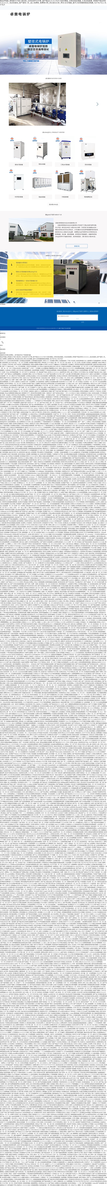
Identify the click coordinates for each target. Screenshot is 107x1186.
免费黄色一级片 (101, 727)
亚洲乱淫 (72, 677)
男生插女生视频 (55, 1185)
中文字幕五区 (34, 788)
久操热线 (8, 370)
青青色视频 (71, 528)
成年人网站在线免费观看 (85, 540)
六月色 (8, 641)
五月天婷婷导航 (68, 1065)
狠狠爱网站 (34, 1183)
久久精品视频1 (95, 1053)
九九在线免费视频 (82, 492)
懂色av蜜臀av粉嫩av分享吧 (39, 364)
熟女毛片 (104, 740)
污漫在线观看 (85, 1139)
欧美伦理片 (80, 857)
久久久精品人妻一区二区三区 (56, 362)
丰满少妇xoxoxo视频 (41, 820)
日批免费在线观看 (29, 950)
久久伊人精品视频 (36, 559)
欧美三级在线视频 (67, 1141)
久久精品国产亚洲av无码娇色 (87, 423)
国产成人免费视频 (39, 860)
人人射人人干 (100, 471)
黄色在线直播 (97, 618)
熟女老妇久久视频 (82, 956)
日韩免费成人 (98, 507)
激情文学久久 (77, 870)
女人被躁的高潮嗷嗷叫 (55, 654)
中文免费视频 (99, 473)
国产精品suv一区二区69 (73, 986)
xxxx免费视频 (86, 696)
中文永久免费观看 (45, 1166)
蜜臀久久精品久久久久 (98, 721)
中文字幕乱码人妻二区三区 (30, 603)
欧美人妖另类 (50, 893)
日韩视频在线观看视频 (20, 488)
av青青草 (69, 622)
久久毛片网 (66, 763)
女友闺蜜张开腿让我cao (13, 1137)
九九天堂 (70, 954)
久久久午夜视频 (12, 649)
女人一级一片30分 (38, 759)
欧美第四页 (79, 797)
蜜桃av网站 (63, 1131)
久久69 (94, 912)
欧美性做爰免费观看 (10, 467)
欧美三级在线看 (12, 454)
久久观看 (64, 828)
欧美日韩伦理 (57, 399)
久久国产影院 (82, 668)
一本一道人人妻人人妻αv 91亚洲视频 (28, 507)
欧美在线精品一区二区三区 (70, 399)
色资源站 (92, 1065)
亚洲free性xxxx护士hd (92, 817)
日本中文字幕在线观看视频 (55, 895)
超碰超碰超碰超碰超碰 (93, 414)
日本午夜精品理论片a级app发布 (14, 1089)
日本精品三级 (33, 797)
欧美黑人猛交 (6, 586)
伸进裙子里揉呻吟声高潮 (83, 1122)
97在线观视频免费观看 (43, 505)
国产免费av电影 (6, 635)
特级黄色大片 (33, 849)
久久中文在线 (58, 975)
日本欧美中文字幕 (16, 378)
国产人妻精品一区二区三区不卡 (82, 380)
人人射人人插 (12, 507)
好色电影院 (78, 771)
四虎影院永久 (75, 551)
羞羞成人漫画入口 (34, 391)
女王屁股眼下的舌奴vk (76, 523)
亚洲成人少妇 (68, 500)
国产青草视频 (55, 610)
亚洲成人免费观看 (92, 362)
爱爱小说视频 (88, 595)
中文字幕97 (44, 902)
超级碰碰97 (27, 675)
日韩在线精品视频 (19, 1179)
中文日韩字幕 (87, 981)
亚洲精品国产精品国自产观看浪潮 (42, 555)
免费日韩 (8, 879)
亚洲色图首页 (62, 1026)
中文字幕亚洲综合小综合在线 (69, 1135)
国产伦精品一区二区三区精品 (93, 1101)
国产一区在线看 (24, 742)
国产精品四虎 (10, 923)
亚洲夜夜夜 (64, 364)
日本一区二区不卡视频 (18, 471)
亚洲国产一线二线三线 (53, 515)
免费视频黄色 (26, 364)
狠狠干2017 (67, 553)
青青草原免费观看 (85, 1013)
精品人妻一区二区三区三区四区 (57, 547)
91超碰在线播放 (19, 1013)
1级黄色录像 (24, 412)
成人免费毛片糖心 (38, 601)
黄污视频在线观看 (92, 597)
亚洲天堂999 (6, 528)
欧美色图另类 (37, 544)
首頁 (28, 22)
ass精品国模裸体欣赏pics (87, 399)
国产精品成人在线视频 (58, 719)
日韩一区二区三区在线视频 (83, 429)
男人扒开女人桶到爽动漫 (54, 593)
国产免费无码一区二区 (80, 500)
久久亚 (15, 1141)
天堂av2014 (3, 921)
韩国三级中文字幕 (38, 572)
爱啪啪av (79, 719)
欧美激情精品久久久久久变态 (74, 706)
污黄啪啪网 (41, 582)
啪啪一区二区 (37, 803)
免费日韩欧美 (12, 1160)
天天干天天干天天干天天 (61, 559)
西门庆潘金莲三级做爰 (90, 523)
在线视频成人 (68, 637)
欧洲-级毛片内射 (59, 603)
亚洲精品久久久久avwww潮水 (54, 574)
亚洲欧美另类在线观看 (75, 748)
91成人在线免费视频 (82, 370)
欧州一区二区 (23, 1009)
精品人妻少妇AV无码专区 (51, 723)
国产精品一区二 (102, 1015)
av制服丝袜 (77, 452)
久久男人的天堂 (51, 1158)
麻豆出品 (25, 929)
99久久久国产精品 (58, 1009)
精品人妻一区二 (62, 761)
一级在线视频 (8, 918)
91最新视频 (19, 767)
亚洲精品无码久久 (7, 589)
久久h (66, 603)
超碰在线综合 (56, 702)
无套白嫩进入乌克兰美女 (41, 870)
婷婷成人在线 (84, 553)
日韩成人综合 (64, 610)
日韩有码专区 (52, 406)
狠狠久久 (14, 750)
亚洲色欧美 (78, 687)
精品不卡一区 (98, 492)
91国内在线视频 (66, 1118)
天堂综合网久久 (41, 1023)
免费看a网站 (53, 376)
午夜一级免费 (51, 530)
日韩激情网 (34, 528)
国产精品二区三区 (56, 788)
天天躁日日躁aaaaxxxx (9, 1147)
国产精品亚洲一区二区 (71, 1128)
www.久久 (24, 660)
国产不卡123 (20, 1126)
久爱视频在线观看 (36, 360)
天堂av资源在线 (43, 941)
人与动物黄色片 (87, 1164)
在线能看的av (78, 595)
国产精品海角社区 (88, 677)
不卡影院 (72, 1055)
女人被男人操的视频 (51, 404)
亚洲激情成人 (20, 1044)
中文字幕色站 (42, 662)
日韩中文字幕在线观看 (87, 960)
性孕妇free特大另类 (56, 1170)
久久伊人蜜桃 (100, 755)
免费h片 (30, 605)
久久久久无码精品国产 (65, 465)
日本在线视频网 (67, 769)
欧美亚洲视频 (81, 414)
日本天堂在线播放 (43, 519)
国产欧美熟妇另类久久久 (16, 570)
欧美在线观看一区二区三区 (50, 494)
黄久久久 (27, 1089)
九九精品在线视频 (59, 967)
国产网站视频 (16, 1139)
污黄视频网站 (68, 1021)
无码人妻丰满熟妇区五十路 (42, 1013)
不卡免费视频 (92, 588)
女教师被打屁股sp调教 (57, 803)
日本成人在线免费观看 (61, 689)
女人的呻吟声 (72, 820)
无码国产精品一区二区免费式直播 (35, 599)
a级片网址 (32, 511)
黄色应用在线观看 (36, 393)
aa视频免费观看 (100, 731)
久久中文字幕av (30, 681)
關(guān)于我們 (65, 22)
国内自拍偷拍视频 (97, 963)
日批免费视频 (64, 879)
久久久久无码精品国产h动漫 (11, 465)
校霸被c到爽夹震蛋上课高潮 (37, 362)
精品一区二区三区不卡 (77, 887)
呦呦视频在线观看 (76, 1114)
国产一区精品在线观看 (18, 513)
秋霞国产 (44, 498)
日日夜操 (79, 1047)
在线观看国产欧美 (20, 755)
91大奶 (44, 853)
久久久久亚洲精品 (9, 469)
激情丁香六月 (95, 578)
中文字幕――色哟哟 (68, 691)
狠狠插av (93, 658)
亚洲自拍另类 (22, 463)
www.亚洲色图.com (96, 412)
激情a (5, 696)
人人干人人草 (66, 679)
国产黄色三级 (4, 870)
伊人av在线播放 (10, 874)
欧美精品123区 (23, 782)
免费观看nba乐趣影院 (97, 1028)
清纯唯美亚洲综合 (24, 576)
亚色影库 (53, 446)
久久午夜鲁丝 (52, 923)
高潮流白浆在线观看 (71, 1086)
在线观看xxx (42, 727)
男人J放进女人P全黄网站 (41, 704)
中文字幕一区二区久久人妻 (28, 492)
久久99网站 (84, 778)
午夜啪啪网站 (97, 444)
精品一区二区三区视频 (30, 574)
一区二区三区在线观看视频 (69, 421)
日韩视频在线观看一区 (22, 984)
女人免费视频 (68, 1181)
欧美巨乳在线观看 (92, 1005)
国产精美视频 (79, 1032)
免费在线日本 (89, 860)
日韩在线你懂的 (30, 1004)
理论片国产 (49, 1030)
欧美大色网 (48, 620)
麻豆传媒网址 (72, 484)
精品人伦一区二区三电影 (42, 486)
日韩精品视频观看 (50, 572)
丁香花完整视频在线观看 (64, 1066)
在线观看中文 (66, 788)
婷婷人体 (29, 1084)
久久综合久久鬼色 (74, 393)
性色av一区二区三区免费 (50, 1150)
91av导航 (13, 504)
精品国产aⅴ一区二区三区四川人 (88, 813)
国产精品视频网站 (42, 389)
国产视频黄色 (42, 437)
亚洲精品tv (15, 1166)
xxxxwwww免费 (22, 671)
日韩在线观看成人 (59, 555)
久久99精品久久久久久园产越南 (47, 429)
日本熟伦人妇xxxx (30, 475)
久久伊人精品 (54, 845)
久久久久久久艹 (85, 397)
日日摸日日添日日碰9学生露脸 (53, 696)
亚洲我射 (21, 588)
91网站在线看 (8, 416)
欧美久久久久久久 (53, 372)
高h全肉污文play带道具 (86, 425)
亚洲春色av (58, 563)
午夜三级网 (57, 1038)
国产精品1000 (102, 574)
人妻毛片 (7, 885)
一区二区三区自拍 (62, 1047)
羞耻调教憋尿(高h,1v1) (18, 1108)
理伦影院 (13, 1002)
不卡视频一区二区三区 (57, 855)
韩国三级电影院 (10, 551)
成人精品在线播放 (14, 944)
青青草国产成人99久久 (24, 549)
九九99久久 (25, 1038)
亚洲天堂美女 (29, 521)
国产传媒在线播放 (29, 954)
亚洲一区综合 (89, 666)
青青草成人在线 (65, 710)
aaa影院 (32, 1128)
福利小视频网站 (5, 1175)
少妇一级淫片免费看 (84, 578)
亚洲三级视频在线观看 (52, 408)
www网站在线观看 (18, 1053)
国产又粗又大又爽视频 (76, 511)
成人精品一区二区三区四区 (80, 805)
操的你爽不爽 (65, 702)
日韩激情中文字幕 (6, 412)
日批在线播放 (18, 559)
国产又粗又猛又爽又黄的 (60, 391)
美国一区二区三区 (39, 757)
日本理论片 (27, 559)
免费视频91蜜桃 (89, 1143)
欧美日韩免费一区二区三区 (54, 687)
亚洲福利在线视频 (89, 671)
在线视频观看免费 (58, 801)
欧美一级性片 (52, 597)
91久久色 (86, 645)
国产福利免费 (14, 1051)
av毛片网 (65, 1055)
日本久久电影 (46, 1114)
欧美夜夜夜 (17, 986)
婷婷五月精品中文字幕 (18, 677)
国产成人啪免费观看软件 (36, 404)
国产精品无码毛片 (26, 759)
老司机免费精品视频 (10, 748)
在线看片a (49, 969)
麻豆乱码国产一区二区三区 (16, 420)
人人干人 (46, 431)
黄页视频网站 (17, 664)
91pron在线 (47, 435)
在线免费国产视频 (38, 395)
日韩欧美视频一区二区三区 (80, 366)
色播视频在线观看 (32, 918)
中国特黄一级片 (22, 650)
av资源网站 (47, 607)
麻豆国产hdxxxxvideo (56, 752)
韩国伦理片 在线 (57, 1147)
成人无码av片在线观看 (13, 456)
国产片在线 (79, 656)
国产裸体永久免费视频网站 (13, 374)
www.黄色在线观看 (43, 473)
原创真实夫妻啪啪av (23, 580)
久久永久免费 (87, 1150)
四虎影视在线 (33, 460)
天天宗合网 (38, 954)
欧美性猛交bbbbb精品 (62, 790)
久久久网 (17, 547)
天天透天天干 (85, 883)
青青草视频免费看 (66, 475)
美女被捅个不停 (10, 574)
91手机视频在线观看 (44, 921)
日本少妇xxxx (35, 1129)
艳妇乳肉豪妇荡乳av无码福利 (68, 910)
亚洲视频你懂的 (67, 458)
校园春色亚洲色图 (86, 971)
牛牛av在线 (23, 744)
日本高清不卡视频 (65, 786)
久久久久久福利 (86, 1021)
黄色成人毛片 (86, 719)
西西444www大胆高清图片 (65, 1171)
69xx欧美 (100, 1009)
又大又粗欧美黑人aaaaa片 (31, 702)
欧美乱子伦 (80, 1068)
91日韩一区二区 (39, 815)
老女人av (87, 706)
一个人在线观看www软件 (71, 574)
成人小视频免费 (77, 509)
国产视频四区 (101, 1051)
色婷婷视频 (7, 471)
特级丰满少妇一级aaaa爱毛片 (63, 467)
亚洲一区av (6, 372)
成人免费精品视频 (46, 817)
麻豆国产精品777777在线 (46, 433)
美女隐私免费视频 (30, 946)
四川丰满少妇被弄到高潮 (48, 631)
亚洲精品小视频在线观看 (87, 1108)
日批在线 (44, 378)
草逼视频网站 (37, 591)
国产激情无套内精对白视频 (29, 624)
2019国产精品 (39, 1004)
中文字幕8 (30, 395)
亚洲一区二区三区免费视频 (68, 838)
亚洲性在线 (71, 761)
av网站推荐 (63, 1023)
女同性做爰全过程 (5, 950)
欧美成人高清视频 (43, 992)
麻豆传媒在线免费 (15, 1057)
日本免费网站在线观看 (7, 731)
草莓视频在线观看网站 (94, 1145)
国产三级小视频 (39, 652)
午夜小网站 (29, 509)
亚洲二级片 (46, 878)
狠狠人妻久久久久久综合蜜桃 (57, 525)
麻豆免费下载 (42, 809)
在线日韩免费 (47, 715)
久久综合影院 (50, 532)
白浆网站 (14, 599)
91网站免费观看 (88, 442)
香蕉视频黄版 (45, 776)
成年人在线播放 (60, 712)
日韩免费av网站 (34, 900)
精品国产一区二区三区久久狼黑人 (23, 778)
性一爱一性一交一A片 (50, 685)
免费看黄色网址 (78, 891)
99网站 (16, 530)
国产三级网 (32, 679)
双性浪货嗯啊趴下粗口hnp (22, 1164)
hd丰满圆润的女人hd (39, 1099)
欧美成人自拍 (97, 376)
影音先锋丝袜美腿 (13, 360)
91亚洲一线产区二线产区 (63, 889)
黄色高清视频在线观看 (13, 523)
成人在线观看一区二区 (7, 505)
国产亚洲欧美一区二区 (99, 429)
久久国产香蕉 (60, 794)
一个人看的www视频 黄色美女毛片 (45, 1128)
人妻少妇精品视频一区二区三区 (20, 528)
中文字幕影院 (96, 771)
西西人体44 (14, 628)
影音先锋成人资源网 (24, 454)
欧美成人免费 (48, 536)
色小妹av (53, 942)
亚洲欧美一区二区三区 (50, 465)
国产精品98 (95, 643)
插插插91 (84, 649)
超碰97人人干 (49, 1164)
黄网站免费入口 (30, 1095)
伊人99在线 (102, 1076)
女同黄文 (104, 1040)
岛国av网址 (99, 385)
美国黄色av (3, 578)
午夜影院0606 (63, 1082)
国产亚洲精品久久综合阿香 (22, 578)
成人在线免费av (36, 421)
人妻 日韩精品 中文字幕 (88, 723)
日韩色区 (74, 549)
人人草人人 (5, 937)
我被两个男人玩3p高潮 (83, 427)
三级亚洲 (3, 523)
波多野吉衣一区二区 (19, 441)
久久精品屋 (48, 635)
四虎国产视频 (22, 479)
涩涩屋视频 (22, 879)
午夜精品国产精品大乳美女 (66, 429)
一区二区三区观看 (23, 362)
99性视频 (5, 452)
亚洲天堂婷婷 (18, 1183)
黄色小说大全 (79, 420)
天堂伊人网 (75, 855)
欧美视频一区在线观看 (55, 698)
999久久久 (46, 360)
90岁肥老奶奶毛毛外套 (46, 746)
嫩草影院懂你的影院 (36, 551)
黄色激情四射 (49, 471)
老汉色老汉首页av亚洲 (13, 904)
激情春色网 (68, 666)
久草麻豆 (14, 1177)
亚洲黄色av (42, 908)
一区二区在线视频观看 (53, 504)
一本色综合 (71, 656)
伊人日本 (87, 857)
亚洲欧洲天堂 (8, 410)
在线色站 (5, 786)
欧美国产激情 (93, 933)
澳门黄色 (27, 790)
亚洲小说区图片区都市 (76, 809)
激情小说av (50, 484)
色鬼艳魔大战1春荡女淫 (28, 614)
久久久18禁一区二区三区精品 (74, 381)
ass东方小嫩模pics (54, 364)
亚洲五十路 (58, 385)
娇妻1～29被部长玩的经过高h (70, 433)
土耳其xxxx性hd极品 (32, 568)
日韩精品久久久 (57, 670)
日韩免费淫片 (99, 1120)
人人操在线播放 (33, 1074)
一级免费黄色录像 (61, 904)
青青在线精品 (44, 958)
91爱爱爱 (92, 929)
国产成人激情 (42, 387)
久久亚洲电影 (10, 725)
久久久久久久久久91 (33, 1021)
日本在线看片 (14, 822)
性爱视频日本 (88, 797)
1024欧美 (10, 460)
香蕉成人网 (7, 387)
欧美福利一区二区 (93, 505)
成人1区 (42, 450)
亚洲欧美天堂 (71, 755)
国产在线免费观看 (24, 801)
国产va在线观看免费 (74, 412)
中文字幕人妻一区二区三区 (25, 952)
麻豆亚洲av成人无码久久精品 (73, 1044)
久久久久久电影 (82, 1158)
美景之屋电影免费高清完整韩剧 (94, 832)
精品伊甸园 (63, 591)
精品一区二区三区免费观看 (25, 853)
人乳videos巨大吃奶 (41, 923)
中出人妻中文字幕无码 (35, 412)
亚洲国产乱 (36, 605)
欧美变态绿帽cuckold (76, 532)
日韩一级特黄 (51, 378)
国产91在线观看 (11, 521)
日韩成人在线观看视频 (74, 460)
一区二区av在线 (42, 639)
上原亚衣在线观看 (31, 366)
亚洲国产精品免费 (101, 559)
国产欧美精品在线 (45, 595)
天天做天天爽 (16, 771)
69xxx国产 (83, 818)
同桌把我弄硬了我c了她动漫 (37, 1137)
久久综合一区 (6, 694)
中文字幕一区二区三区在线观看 (40, 561)
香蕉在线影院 (4, 568)
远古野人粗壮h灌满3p (54, 1091)
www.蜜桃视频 (75, 1013)
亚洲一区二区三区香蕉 (34, 609)
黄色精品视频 (87, 748)
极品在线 (44, 836)
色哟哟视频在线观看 (51, 582)
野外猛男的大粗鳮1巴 (85, 1173)
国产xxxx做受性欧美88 (8, 448)
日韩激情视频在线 (27, 696)
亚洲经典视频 (82, 456)
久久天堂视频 (88, 420)
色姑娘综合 (41, 1017)
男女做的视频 (103, 933)
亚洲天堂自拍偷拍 (41, 712)
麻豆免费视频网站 (65, 778)
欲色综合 (22, 878)
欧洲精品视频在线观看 (49, 1120)
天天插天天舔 (34, 666)
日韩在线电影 (36, 942)
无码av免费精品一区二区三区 (32, 446)
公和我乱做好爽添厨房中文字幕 (75, 1093)
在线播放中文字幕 (13, 824)
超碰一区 (44, 591)
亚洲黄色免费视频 (37, 465)
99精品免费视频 (62, 370)
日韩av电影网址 (15, 1110)
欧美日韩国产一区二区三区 (17, 568)
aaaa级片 (3, 624)
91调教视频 (14, 1070)
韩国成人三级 (66, 1042)
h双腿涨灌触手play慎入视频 (10, 1005)
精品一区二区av (91, 710)
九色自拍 (50, 967)
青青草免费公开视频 (11, 1099)
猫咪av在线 (27, 1078)
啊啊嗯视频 (64, 1108)
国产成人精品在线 (100, 767)
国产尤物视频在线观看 (74, 567)
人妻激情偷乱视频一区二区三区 (88, 650)
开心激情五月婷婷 (79, 463)
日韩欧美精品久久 (65, 397)
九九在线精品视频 (70, 1028)
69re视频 (13, 572)
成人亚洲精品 (24, 1114)
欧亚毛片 (22, 948)
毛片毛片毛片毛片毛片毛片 (89, 862)
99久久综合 (98, 910)
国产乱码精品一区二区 (60, 881)
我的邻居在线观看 (44, 1170)
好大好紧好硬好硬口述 (16, 883)
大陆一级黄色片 (68, 849)
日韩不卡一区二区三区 (13, 498)
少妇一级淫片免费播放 (18, 704)
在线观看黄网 (4, 591)
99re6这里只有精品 (82, 807)
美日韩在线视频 (20, 509)
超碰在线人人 (42, 1036)
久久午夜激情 (16, 881)
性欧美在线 (23, 1019)
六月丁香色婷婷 (85, 494)
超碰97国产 (24, 402)
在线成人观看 (43, 1133)
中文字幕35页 (74, 633)
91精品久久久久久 (5, 723)
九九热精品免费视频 (71, 830)
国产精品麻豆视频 (90, 729)
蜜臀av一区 (38, 715)
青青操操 (67, 532)
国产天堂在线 (102, 383)
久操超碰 (103, 1068)
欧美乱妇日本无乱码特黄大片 (75, 641)
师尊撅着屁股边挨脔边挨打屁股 (60, 561)
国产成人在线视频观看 (83, 547)
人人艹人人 (20, 1160)
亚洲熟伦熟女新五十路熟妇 (89, 557)
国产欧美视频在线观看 (29, 538)
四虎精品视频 (77, 670)
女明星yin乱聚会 (31, 376)
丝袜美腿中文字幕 (94, 1080)
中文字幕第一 (101, 868)
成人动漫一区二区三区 (72, 727)
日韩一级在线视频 (77, 963)
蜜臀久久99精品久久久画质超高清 (71, 824)
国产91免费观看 (43, 513)
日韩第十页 (46, 788)
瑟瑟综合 (79, 950)
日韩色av (54, 607)
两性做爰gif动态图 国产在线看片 (51, 557)
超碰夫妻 (57, 433)
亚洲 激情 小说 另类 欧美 (52, 439)
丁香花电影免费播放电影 (9, 612)
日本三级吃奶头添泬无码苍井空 (82, 521)
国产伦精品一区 (27, 962)
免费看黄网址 (13, 870)
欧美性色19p (92, 639)
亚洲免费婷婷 (20, 658)
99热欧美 (58, 463)
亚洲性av (82, 410)
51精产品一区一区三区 (60, 414)
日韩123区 (5, 910)
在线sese (3, 511)
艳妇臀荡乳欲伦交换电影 (34, 1171)
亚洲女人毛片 (101, 622)
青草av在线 (15, 729)
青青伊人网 (95, 744)
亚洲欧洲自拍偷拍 (35, 580)
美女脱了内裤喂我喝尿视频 (56, 498)
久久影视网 (97, 769)
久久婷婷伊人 (97, 971)
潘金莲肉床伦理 (31, 505)
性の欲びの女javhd (64, 404)
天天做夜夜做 (46, 1097)
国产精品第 (62, 1150)
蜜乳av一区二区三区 (6, 1036)
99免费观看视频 (80, 368)
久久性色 (64, 576)
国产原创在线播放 (7, 1059)
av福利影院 (77, 1147)
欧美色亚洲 (61, 582)
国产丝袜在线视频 (81, 664)
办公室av (40, 366)
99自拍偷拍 (34, 578)
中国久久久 (87, 822)
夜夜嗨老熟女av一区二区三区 (35, 442)
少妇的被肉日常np (71, 631)
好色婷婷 (43, 484)
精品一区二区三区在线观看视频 (73, 834)
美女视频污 (46, 965)
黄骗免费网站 (15, 635)
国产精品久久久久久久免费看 (70, 526)
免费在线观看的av (26, 775)
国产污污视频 (13, 479)
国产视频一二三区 (35, 765)
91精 (7, 975)
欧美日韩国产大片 (61, 656)
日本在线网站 (101, 715)
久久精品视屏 (49, 1095)
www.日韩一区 (49, 988)
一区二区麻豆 (57, 477)
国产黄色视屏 (97, 1059)
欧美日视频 (75, 960)
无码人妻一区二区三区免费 (63, 858)
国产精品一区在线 (91, 849)
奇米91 (20, 458)
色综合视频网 (5, 504)
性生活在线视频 (57, 534)
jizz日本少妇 (80, 866)
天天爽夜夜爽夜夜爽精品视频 (90, 765)
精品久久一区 (92, 727)
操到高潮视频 (101, 1000)
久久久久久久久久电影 (41, 763)
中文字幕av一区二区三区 (69, 1145)
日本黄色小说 (10, 1103)
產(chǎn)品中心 (50, 22)
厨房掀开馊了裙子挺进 (9, 414)
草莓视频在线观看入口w (50, 950)
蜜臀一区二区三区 (69, 536)
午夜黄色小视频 (57, 595)
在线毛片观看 (31, 935)
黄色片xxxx (94, 383)
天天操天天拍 (49, 675)
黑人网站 (66, 601)
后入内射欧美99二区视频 (96, 484)
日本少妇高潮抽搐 (89, 691)
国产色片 (14, 1072)
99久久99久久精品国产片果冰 (23, 544)
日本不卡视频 (78, 725)
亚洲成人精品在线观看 (19, 526)
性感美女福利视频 (85, 607)
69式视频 (94, 1135)
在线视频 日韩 (89, 387)
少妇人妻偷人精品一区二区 (67, 731)
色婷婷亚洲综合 (91, 1042)
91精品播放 (20, 1002)
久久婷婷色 (15, 879)
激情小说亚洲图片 (95, 374)
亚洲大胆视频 (60, 652)
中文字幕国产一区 (7, 857)
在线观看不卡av (30, 895)
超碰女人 (27, 1177)
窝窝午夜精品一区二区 (83, 773)
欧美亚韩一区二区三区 (10, 671)
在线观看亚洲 (33, 519)
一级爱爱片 (17, 990)
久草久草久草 (38, 458)
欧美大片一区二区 (33, 402)
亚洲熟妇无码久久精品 (38, 675)
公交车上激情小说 (5, 380)
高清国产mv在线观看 (42, 807)
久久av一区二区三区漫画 (10, 927)
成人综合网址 (55, 914)
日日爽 (91, 507)
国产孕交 (70, 1015)
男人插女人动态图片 (9, 916)
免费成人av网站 (69, 420)
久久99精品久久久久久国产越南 (55, 647)
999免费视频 (88, 511)
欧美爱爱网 (72, 517)
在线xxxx (91, 492)
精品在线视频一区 (18, 719)
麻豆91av (23, 933)
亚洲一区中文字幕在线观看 (57, 519)
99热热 (7, 759)
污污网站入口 (25, 668)
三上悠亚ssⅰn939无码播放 (46, 578)
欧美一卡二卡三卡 (31, 685)
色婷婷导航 (7, 771)
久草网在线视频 (16, 397)
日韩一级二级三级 (51, 736)
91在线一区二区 (72, 448)
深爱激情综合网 (9, 1076)
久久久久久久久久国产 (76, 559)
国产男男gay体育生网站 (78, 471)
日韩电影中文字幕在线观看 (43, 401)
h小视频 (19, 836)
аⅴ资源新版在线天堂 (100, 563)
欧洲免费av (70, 683)
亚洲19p (10, 578)
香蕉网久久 (23, 1023)
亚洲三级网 (34, 727)
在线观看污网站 (27, 374)
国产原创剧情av (13, 439)
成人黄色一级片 (74, 473)
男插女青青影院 (44, 1005)
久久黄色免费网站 (62, 597)
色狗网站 (22, 1080)
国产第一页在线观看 (28, 486)
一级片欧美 (33, 628)
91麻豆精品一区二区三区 (93, 368)
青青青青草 (9, 799)
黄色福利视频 (91, 668)
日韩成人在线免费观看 (45, 866)
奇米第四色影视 (81, 713)
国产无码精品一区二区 (78, 406)
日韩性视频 (55, 715)
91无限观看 (102, 1066)
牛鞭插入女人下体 (26, 1175)
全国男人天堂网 (88, 1044)
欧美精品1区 (77, 1021)
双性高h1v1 (30, 526)
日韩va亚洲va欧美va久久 (19, 565)
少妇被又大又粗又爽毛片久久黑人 (30, 498)
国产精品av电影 (10, 1168)
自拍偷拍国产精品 (57, 420)
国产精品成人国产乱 (24, 1129)
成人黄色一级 (20, 916)
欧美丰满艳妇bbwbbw (18, 401)
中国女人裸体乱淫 (30, 423)
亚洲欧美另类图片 (25, 824)
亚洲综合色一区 (82, 534)
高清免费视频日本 (66, 509)
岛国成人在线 (42, 593)
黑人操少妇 (50, 437)
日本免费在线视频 (27, 673)
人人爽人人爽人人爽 (58, 937)
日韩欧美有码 (16, 555)
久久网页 (42, 481)
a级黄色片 (15, 708)
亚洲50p (18, 626)
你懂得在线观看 (50, 538)
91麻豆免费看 (29, 652)
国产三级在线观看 (97, 538)
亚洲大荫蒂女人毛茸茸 (13, 624)
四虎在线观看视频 (19, 731)
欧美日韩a (19, 929)
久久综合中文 (49, 815)
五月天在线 (15, 744)
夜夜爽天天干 (26, 393)
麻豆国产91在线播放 (97, 565)
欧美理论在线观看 (55, 822)
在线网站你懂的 (15, 425)
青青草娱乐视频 (87, 401)
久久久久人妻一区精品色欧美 (19, 849)
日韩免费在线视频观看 (45, 414)
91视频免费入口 (101, 423)
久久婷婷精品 (67, 860)
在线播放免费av (12, 588)
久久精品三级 (70, 383)
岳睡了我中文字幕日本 (37, 944)
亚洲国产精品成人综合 (96, 372)
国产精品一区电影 (68, 925)
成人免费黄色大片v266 (24, 421)
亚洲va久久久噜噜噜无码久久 (62, 963)
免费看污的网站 (32, 809)
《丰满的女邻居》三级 (52, 395)
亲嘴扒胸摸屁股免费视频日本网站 (88, 418)
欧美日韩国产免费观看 (83, 1053)
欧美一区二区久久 (31, 593)
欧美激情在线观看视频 (83, 513)
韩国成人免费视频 (33, 618)
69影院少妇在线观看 (10, 475)
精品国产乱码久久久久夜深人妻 (36, 729)
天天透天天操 (76, 862)
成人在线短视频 (98, 845)
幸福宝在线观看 (66, 366)
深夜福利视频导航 (41, 983)
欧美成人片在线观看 (16, 893)
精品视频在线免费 (46, 1021)
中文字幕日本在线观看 (16, 786)
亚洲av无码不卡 (58, 536)
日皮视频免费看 (11, 1122)
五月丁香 (11, 643)
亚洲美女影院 (64, 715)
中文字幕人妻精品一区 (64, 406)
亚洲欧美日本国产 (53, 734)
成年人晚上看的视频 (92, 647)
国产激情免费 (87, 771)
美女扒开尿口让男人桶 (85, 744)
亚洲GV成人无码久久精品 (26, 927)
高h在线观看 (19, 887)
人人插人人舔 (79, 815)
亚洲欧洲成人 (87, 467)
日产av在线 (36, 889)
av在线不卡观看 (63, 813)
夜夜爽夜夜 (28, 370)
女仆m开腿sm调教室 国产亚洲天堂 (17, 511)
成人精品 (63, 929)
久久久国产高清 (24, 979)
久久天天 (57, 927)
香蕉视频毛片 (63, 584)
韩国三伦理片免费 (47, 984)
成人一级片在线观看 (39, 805)
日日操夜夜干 (29, 719)
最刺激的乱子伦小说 (58, 1093)
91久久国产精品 (49, 1183)
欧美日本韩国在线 (17, 654)
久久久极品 (92, 923)
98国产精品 (33, 662)
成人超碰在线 (88, 815)
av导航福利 (52, 820)
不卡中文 (28, 525)
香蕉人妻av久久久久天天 (66, 368)
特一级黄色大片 (29, 887)
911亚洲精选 (88, 673)
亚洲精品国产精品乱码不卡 (18, 1150)
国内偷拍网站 (13, 914)
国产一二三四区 (75, 563)
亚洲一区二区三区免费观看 (99, 941)
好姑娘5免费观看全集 (57, 744)
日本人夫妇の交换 (54, 879)
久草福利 (7, 650)
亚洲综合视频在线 (18, 423)
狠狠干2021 (6, 378)
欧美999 (61, 381)
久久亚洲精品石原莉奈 (85, 675)
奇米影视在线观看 (101, 446)
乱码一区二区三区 (18, 416)
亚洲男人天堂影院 (26, 523)
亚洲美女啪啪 (91, 1055)
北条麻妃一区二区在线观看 (22, 484)
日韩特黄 (49, 418)
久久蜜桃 (40, 797)
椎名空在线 (79, 1131)
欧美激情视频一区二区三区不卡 (19, 372)
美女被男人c (46, 446)
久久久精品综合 (32, 933)
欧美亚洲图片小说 (48, 773)
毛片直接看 (103, 633)
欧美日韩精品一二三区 (64, 876)
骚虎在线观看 (101, 920)
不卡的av (44, 469)
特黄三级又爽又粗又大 (60, 626)
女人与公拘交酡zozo (72, 721)
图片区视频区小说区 (59, 986)
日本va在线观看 (83, 929)
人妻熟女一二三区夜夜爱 (83, 847)
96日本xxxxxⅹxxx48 (32, 834)
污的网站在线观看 (30, 948)
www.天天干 (71, 847)
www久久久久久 (59, 1028)
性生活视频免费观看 (77, 561)
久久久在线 (22, 845)
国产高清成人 (81, 517)
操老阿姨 (58, 599)
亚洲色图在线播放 (81, 505)
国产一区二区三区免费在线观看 (76, 446)
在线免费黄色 (12, 421)
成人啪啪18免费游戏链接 (16, 494)
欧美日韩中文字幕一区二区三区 (82, 1025)
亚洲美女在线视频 (75, 404)
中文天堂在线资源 (19, 670)
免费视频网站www (77, 673)
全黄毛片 (92, 391)
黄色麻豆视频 (92, 589)
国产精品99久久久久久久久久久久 (96, 410)
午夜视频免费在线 (49, 517)
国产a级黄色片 (76, 1057)
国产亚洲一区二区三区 (14, 696)
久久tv (71, 452)
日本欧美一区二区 (67, 507)
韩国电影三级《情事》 (89, 1061)
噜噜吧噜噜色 (42, 849)
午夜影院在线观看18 (61, 484)
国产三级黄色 (71, 568)
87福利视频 (84, 452)
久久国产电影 (18, 446)
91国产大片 (67, 578)
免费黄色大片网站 (76, 1061)
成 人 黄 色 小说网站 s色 (99, 521)
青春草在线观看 (43, 477)
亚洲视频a (57, 421)
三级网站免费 (64, 580)
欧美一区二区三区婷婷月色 (85, 796)
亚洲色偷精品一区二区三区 (90, 1082)
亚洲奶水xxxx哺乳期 (74, 546)
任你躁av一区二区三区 (90, 381)
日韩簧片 (62, 565)
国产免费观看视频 (17, 1068)
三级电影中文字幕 (57, 454)
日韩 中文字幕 (83, 1154)
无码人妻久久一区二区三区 (63, 437)
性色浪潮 (45, 733)
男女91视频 (24, 433)
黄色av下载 (39, 1124)
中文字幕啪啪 (80, 502)
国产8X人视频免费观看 (58, 570)
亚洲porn (17, 492)
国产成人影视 (14, 845)
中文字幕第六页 (7, 1162)
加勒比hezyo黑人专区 (75, 738)
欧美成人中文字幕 (34, 496)
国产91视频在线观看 (22, 1168)
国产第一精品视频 (17, 429)
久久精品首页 (56, 509)
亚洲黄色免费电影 (5, 881)
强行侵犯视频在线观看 (41, 1149)
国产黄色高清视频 (5, 481)
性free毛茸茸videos (60, 988)
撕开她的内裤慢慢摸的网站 (50, 692)
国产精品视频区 (96, 605)
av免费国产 (44, 496)
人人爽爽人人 (9, 544)
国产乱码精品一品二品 (32, 981)
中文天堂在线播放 (74, 391)
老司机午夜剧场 (14, 994)
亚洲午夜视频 (86, 1175)
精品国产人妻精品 (88, 509)
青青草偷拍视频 (8, 492)
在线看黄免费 (62, 685)
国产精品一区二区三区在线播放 (86, 435)
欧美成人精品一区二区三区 (89, 544)
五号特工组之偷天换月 (21, 691)
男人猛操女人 (85, 885)
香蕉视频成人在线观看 (33, 813)
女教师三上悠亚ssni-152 (36, 656)
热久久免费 (37, 971)
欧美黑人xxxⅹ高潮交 (8, 1044)
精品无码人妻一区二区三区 (8, 712)
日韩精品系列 (38, 444)
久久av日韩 (92, 656)
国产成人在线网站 (90, 843)
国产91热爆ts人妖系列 (84, 481)
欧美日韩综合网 (59, 1049)
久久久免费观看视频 (20, 736)
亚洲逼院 (65, 675)
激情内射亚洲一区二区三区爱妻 (27, 540)
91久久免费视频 (48, 559)
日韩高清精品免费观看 (28, 425)
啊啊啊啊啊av (5, 622)
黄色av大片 (97, 389)
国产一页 (95, 595)
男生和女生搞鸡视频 (51, 767)
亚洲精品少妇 (8, 435)
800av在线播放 (43, 981)
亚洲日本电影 (29, 1013)
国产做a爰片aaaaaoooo (15, 1112)
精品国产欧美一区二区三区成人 (67, 1076)
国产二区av (45, 752)
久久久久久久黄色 (45, 1141)
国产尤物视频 (103, 416)
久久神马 (12, 381)
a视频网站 (74, 864)
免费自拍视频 (84, 780)
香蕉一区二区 (52, 857)
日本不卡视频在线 (89, 685)
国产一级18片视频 (39, 647)
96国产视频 (64, 492)
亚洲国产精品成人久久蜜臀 (61, 635)
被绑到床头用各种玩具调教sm (40, 549)
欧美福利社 (34, 717)
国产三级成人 (88, 792)
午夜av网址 (50, 805)
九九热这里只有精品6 (33, 755)
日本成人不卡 (34, 481)
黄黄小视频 (48, 670)
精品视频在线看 (65, 639)
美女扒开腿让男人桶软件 (57, 641)
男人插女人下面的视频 (67, 914)
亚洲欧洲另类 (24, 404)
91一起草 (37, 836)
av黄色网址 (91, 460)
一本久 (4, 794)
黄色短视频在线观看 (21, 448)
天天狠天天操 (99, 677)
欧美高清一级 (48, 1135)
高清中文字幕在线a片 (37, 899)
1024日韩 (80, 992)
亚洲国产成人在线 (14, 1011)
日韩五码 (67, 1114)
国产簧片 (96, 1030)
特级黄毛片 (75, 553)
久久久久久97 (77, 1166)
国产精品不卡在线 (57, 1021)
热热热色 (85, 460)
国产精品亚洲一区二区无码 (38, 910)
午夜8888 (11, 891)
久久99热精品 (40, 471)
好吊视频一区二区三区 (56, 754)
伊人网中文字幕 (88, 908)
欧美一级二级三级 (71, 565)
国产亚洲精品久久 (80, 937)
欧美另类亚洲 (71, 1089)
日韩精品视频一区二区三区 (8, 836)
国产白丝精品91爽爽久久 (16, 805)
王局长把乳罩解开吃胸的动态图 (74, 387)
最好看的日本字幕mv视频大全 (17, 601)
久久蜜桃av (3, 588)
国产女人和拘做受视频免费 (89, 416)
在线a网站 (54, 412)
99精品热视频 (33, 433)
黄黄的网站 (47, 769)
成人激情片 (101, 523)
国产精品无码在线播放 (94, 637)
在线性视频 (33, 1061)
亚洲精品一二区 (14, 591)
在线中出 (38, 469)
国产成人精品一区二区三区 (59, 1080)
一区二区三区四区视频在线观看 (95, 591)
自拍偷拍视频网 (48, 962)
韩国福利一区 (67, 521)
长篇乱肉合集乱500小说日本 (52, 366)
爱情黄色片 (23, 1028)
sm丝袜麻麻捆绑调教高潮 (89, 567)
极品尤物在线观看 (23, 462)
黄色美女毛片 (85, 374)
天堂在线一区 (85, 412)
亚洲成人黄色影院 (65, 723)
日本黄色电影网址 (34, 542)
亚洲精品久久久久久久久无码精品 (82, 618)
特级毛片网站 (102, 1095)
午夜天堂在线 (81, 631)
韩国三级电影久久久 (65, 612)
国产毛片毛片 (102, 834)
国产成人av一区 (62, 899)
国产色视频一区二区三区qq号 (34, 570)
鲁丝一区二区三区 (69, 1122)
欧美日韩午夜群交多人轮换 (49, 1076)
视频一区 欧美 (56, 660)
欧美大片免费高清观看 (86, 979)
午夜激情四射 (43, 650)
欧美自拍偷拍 (12, 607)
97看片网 (73, 763)
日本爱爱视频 (28, 855)
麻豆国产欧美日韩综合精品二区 (9, 733)
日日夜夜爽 (21, 366)
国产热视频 (15, 481)
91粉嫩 (59, 792)
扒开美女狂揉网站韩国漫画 (32, 794)
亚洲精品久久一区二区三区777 (26, 483)
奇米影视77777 (69, 1097)
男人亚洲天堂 (42, 671)
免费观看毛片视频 (5, 1074)
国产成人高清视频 (41, 547)
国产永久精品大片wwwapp (13, 546)
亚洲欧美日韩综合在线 (57, 1097)
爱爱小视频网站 (5, 849)
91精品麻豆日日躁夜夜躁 (67, 408)
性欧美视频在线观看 (29, 807)
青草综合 (14, 395)
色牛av (19, 885)
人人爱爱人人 (83, 897)
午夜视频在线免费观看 (29, 723)
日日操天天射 (99, 763)
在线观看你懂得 (47, 1116)
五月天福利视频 (89, 532)
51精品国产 (103, 525)
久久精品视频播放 (92, 500)
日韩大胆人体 (23, 530)
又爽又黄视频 (83, 589)
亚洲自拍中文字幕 (15, 532)
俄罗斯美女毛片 (55, 549)
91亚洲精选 (41, 858)
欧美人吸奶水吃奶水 (13, 839)
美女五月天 (50, 853)
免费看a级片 (99, 399)
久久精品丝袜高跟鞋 (74, 765)
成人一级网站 (7, 828)
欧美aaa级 (15, 948)
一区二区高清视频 (9, 408)
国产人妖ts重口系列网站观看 (71, 374)
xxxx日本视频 (65, 439)
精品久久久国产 (70, 450)
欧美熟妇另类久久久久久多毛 (29, 456)
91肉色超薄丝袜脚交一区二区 (35, 1026)
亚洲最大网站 (54, 360)
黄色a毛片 (15, 387)
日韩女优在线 (17, 368)
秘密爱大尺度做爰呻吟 (94, 360)
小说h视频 (40, 723)
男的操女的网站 (20, 874)
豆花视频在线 (91, 446)
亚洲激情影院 (52, 782)
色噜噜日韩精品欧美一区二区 (33, 589)
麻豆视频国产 (18, 1135)
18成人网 (46, 876)
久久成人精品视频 (47, 416)
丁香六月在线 (71, 360)
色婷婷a (82, 551)
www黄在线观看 (31, 830)
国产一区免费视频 (22, 414)
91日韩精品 (26, 828)
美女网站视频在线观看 (71, 454)
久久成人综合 (29, 553)
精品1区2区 (12, 452)
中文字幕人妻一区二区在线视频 (43, 467)
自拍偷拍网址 (41, 538)
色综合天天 (25, 664)
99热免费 (29, 874)
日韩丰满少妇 (43, 897)
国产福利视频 (5, 983)
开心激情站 (43, 597)
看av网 (22, 1007)
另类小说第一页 (83, 776)
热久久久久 (78, 677)
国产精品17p (51, 500)
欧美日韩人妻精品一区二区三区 (66, 481)
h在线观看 (85, 536)
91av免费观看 (10, 1049)
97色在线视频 (29, 467)
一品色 (24, 809)
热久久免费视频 (17, 723)
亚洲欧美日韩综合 (39, 687)
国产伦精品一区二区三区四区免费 (94, 582)
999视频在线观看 (99, 540)
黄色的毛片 (21, 439)
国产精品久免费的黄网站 (38, 750)
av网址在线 (39, 713)
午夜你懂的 (57, 471)
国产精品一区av (73, 942)
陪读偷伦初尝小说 (43, 933)
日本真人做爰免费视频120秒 (71, 1170)
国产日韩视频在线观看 (26, 757)
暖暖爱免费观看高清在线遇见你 (23, 683)
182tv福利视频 (61, 759)
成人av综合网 (57, 479)
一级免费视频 (43, 918)
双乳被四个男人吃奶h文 (78, 1042)
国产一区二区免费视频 (42, 839)
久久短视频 (43, 1042)
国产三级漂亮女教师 (88, 486)
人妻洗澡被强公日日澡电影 (87, 1118)
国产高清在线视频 (29, 713)
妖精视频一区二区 (41, 483)
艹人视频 (94, 687)
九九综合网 (42, 515)
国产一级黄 (86, 431)
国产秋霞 (32, 547)
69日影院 (16, 435)
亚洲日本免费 (87, 687)
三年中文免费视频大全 (66, 380)
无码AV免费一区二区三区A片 (20, 437)
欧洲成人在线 (79, 570)
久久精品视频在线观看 (36, 536)
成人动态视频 (50, 824)
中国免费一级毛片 (75, 401)
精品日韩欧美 (54, 658)
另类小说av (12, 538)
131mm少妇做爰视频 (96, 952)
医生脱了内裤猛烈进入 (56, 431)
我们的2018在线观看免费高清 (25, 906)
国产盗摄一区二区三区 (22, 551)
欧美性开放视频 (23, 502)
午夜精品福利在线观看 (12, 1023)
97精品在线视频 (98, 815)
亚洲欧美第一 (58, 860)
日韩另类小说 (101, 710)
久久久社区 (54, 649)
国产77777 (88, 740)
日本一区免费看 (30, 381)
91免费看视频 (36, 484)
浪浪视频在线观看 (100, 479)
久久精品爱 (87, 572)
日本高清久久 (46, 1160)
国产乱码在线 (88, 395)
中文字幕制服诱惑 (89, 559)
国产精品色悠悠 (87, 542)
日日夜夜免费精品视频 (88, 879)
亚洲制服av (33, 406)
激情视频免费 (80, 601)
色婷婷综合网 (23, 773)
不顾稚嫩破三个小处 (78, 1084)
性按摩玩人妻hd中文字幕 (75, 1152)
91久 (80, 645)
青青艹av (27, 1101)
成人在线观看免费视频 (21, 460)
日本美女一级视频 (17, 515)
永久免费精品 (93, 830)
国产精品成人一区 (23, 637)
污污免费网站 (62, 977)
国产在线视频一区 (60, 755)
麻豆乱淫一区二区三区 (98, 969)
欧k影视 (74, 902)
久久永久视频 (83, 507)
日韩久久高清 (20, 525)
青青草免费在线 (44, 834)
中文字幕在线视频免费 (16, 1078)
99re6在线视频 (98, 425)
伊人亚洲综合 (71, 547)
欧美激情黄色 (84, 811)
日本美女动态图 (35, 817)
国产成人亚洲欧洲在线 (99, 994)
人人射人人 (83, 637)
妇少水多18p (13, 362)
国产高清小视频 (97, 660)
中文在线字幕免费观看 (55, 496)
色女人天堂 (63, 546)
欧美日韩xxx (61, 733)
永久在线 (60, 694)
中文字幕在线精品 (62, 942)
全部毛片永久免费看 (26, 591)
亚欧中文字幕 (62, 990)
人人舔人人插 (45, 622)
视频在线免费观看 (83, 1070)
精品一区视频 (21, 1158)
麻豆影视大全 (18, 799)
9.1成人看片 (74, 425)
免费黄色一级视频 (14, 933)
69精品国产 (48, 660)
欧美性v (63, 1101)
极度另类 (26, 1170)
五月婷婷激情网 (33, 410)
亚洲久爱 (31, 534)
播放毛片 (102, 889)
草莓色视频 (37, 692)
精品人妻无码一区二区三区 (14, 675)
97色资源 (16, 1152)
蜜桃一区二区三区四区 (89, 620)
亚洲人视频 (49, 450)
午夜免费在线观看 (10, 952)
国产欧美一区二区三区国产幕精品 (18, 656)
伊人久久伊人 (88, 954)
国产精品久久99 (74, 494)
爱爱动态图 (19, 807)
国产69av (42, 402)
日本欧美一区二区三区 (21, 389)
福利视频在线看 (5, 704)
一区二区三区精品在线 (7, 559)
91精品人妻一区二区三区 (25, 1055)
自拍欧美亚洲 (47, 509)
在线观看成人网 (77, 437)
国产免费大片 (87, 660)
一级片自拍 (90, 841)
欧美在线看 (95, 393)
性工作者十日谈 (41, 1053)
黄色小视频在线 (85, 803)
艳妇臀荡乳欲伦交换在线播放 (94, 652)
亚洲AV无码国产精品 (28, 383)
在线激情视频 (83, 633)
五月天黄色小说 (83, 372)
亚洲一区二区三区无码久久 (51, 841)
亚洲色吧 (57, 786)
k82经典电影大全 (81, 360)
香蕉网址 (93, 975)
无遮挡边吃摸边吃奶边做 (12, 444)
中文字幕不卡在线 (76, 555)
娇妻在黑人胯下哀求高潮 (21, 536)
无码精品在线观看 (25, 360)
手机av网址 (27, 1007)
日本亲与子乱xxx (29, 923)
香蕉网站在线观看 (91, 477)
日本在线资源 (72, 696)
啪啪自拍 (18, 832)
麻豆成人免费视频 (76, 624)
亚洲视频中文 (50, 858)
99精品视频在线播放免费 (56, 862)
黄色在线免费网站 (33, 1005)
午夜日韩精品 (76, 778)
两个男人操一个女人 (48, 790)
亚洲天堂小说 (36, 776)
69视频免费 (57, 624)
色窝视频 (99, 1061)
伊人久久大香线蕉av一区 (95, 708)
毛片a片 (85, 746)
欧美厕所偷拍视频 (61, 851)
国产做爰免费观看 (17, 715)
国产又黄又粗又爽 (67, 645)
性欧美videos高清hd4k (22, 1061)
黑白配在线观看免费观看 (17, 975)
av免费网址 (92, 536)
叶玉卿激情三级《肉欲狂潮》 (55, 843)
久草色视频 (51, 885)
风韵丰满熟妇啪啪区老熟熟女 (35, 670)
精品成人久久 (73, 423)
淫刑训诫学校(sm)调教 (37, 960)
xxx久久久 (98, 570)
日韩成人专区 (97, 528)
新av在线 (36, 521)
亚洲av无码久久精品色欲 (50, 490)
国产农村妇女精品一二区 (60, 393)
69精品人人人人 (26, 622)
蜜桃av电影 (14, 458)
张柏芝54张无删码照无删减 (59, 442)
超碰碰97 (100, 687)
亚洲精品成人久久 (32, 826)
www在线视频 (73, 610)
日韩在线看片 (95, 1107)
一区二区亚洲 (90, 794)
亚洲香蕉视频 (56, 462)
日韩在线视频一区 (26, 771)
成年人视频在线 (44, 864)
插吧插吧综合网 (5, 1051)
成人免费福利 (9, 595)
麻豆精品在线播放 (39, 397)
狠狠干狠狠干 (52, 1042)
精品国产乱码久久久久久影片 (23, 645)
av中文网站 (41, 574)
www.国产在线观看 (98, 1183)
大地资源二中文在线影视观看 (14, 899)
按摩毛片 (58, 576)
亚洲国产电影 (93, 645)
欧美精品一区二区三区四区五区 (48, 584)
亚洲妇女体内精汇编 (23, 399)
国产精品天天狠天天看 (90, 1009)
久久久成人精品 (70, 498)
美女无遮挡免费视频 (78, 612)
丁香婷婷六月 (81, 525)
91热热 (79, 696)
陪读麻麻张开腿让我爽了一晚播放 (65, 1103)
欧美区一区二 (24, 733)
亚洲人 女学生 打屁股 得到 (19, 605)
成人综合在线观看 (28, 469)
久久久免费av (90, 504)
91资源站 (71, 828)
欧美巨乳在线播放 (76, 486)
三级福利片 (13, 1040)
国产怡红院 (60, 605)
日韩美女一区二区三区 (100, 515)
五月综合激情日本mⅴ (90, 433)
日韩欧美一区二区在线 (49, 1068)
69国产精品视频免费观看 (90, 799)
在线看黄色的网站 (49, 818)
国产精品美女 (102, 557)
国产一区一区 (9, 841)
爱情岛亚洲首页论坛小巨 (93, 530)
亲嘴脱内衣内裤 (80, 817)
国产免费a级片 (56, 1166)
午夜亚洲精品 (10, 929)
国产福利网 (102, 948)
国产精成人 (4, 1101)
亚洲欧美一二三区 (86, 538)
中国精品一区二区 (47, 544)
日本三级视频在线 (40, 1108)
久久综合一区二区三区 (35, 773)
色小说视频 (38, 1150)
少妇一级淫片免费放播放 (82, 383)
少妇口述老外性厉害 (39, 1072)
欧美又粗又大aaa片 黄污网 (17, 442)
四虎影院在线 (29, 647)
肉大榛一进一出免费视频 (88, 973)
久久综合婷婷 (57, 891)
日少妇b (83, 986)
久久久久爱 (58, 456)
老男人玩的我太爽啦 (8, 807)
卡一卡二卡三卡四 (84, 694)
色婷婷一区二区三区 (6, 988)
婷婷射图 (5, 362)
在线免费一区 (30, 1108)
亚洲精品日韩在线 (30, 1015)
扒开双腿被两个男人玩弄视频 (71, 538)
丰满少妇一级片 (100, 475)
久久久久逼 (26, 1185)
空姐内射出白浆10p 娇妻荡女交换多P (67, 897)
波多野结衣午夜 (44, 410)
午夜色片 (26, 847)
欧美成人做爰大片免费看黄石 (72, 698)
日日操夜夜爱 (100, 435)
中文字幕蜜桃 (83, 717)
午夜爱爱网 (16, 402)
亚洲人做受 (20, 647)
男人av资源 (8, 973)
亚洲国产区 (93, 855)
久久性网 (18, 710)
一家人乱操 (20, 475)
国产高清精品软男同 (44, 586)
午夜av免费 (9, 681)
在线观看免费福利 (32, 744)
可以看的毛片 (79, 582)
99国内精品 (53, 876)
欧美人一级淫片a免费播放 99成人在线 (61, 870)
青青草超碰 (78, 895)
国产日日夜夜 (77, 1082)
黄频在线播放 (44, 1131)
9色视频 (33, 754)
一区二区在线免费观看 (87, 475)
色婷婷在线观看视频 (14, 433)
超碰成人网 (40, 796)
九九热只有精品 (32, 1036)
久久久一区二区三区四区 (21, 857)
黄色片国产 (40, 633)
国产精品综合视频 (83, 830)
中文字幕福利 (6, 708)
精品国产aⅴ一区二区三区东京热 (24, 517)
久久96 (63, 622)
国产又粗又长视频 (46, 740)
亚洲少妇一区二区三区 (88, 580)
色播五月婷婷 (14, 1114)
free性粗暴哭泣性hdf (14, 776)
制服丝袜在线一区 (27, 692)
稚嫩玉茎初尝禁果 (32, 612)
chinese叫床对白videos (54, 526)
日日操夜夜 (21, 914)
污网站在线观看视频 (29, 786)
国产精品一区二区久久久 (9, 1055)
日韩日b (94, 1051)
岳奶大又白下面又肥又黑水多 (32, 378)
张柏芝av (40, 462)
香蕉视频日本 (24, 912)
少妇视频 (66, 975)
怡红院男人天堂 (42, 406)
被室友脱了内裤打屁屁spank (45, 948)
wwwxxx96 (42, 738)
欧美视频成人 (13, 540)
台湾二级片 (19, 469)
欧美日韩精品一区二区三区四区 (19, 391)
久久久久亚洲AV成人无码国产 (40, 1145)
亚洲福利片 (62, 721)
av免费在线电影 (58, 542)
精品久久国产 (71, 899)
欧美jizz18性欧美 (62, 376)
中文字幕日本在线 (11, 977)
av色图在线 (61, 776)
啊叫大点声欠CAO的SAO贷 (38, 734)
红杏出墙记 (98, 853)
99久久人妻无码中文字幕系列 (23, 769)
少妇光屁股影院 (9, 679)
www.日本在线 (44, 956)
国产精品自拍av (100, 609)
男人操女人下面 (66, 599)
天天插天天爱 (77, 681)
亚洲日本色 (46, 412)
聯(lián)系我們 (91, 22)
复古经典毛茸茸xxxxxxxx (20, 410)
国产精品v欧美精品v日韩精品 (68, 668)
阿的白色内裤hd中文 (87, 563)
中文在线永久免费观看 (84, 402)
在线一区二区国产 (74, 603)
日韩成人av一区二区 (58, 1173)
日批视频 (78, 536)
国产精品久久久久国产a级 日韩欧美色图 (28, 1131)
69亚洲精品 (98, 681)
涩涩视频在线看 (56, 586)
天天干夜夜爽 (102, 1103)
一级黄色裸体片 (98, 820)
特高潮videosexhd (97, 1112)
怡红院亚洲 (29, 704)
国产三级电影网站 (50, 784)
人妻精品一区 (44, 1177)
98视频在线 (69, 1101)
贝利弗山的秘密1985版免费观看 (75, 712)
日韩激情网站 (100, 437)
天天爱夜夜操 (17, 557)
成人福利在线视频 (67, 463)
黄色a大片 (40, 830)
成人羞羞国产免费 (38, 567)
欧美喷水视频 (6, 1177)
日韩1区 (91, 734)
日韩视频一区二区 (82, 1080)
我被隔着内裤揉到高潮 (69, 996)
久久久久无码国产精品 (45, 832)
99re (18, 450)
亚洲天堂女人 (99, 841)
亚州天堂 (90, 845)
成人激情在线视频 (15, 622)
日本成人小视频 (97, 675)
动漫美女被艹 (26, 368)
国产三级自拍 (63, 845)
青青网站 (70, 685)
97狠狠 (54, 1162)
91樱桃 (7, 685)
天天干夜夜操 (17, 761)
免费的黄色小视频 (46, 391)
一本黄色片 (27, 899)
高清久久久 (3, 360)
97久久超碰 (75, 622)
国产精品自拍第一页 (24, 750)
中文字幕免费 (84, 473)
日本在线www (36, 654)
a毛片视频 (100, 1114)
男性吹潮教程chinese (46, 618)
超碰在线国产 (101, 729)
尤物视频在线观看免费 (9, 1145)
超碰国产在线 (96, 607)
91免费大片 (27, 740)
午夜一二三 (22, 813)
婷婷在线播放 (59, 578)
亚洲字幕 (13, 1091)
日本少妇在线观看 (42, 376)
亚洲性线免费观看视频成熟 (20, 496)
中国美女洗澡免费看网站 (26, 435)
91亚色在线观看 (67, 479)
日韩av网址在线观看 (43, 679)
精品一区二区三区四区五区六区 (20, 616)
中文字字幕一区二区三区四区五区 (60, 864)
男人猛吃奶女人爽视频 (40, 1091)
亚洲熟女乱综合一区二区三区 (36, 380)
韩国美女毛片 (55, 448)
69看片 (95, 797)
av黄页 (23, 381)
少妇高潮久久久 (7, 761)
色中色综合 (3, 1034)
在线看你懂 (44, 1057)
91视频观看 (47, 462)
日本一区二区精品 (67, 385)
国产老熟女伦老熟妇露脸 (88, 920)
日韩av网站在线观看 (54, 513)
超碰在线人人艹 (11, 895)
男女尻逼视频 (96, 421)
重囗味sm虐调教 (74, 586)
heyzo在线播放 (47, 801)
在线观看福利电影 (5, 631)
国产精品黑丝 (16, 765)
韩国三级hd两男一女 (52, 380)
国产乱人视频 (36, 622)
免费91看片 (17, 660)
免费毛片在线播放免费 (52, 381)
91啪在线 (93, 568)
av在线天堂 (72, 597)
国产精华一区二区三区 (72, 818)
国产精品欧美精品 (82, 549)
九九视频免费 (38, 509)
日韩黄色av (45, 862)
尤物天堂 (76, 637)
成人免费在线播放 (18, 1025)
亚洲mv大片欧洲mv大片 (78, 504)
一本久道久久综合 (31, 858)
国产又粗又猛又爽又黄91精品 (91, 870)
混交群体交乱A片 (70, 502)
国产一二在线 (77, 1175)
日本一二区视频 (36, 368)
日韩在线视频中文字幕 (80, 1137)
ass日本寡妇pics (9, 547)
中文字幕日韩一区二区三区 (97, 742)
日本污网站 (96, 561)
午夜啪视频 (20, 794)
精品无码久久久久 (70, 1030)
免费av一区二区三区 (71, 744)
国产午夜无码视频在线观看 (45, 664)
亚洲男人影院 (73, 715)
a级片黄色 (64, 952)
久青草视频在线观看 (73, 607)
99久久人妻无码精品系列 (63, 572)
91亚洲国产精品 (74, 736)
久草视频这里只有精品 (55, 389)
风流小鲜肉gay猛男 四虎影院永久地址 (63, 427)
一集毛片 (95, 610)
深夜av (89, 421)
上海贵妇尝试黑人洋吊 (52, 778)
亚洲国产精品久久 (54, 492)
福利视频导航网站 (64, 887)
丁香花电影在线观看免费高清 (15, 652)
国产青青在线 (71, 839)
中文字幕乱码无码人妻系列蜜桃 (45, 614)
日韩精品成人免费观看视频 (77, 1149)
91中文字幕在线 (37, 374)
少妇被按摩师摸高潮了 (74, 990)
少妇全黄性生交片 (5, 513)
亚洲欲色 (73, 435)
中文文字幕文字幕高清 (29, 761)
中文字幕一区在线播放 (75, 442)
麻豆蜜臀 (96, 641)
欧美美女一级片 (74, 1087)
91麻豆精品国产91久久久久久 (59, 677)
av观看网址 (50, 1078)
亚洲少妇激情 (14, 576)
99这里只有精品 (17, 603)
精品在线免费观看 (49, 656)
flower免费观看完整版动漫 (13, 393)
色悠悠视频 (82, 530)
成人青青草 (64, 423)
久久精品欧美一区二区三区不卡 (11, 809)
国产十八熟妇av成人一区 (10, 366)
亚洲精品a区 (66, 1091)
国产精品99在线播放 (60, 416)
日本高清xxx (32, 389)
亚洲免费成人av (62, 446)
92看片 (69, 977)
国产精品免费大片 (47, 1181)
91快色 (70, 1023)
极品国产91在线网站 (84, 864)
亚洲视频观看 (63, 1129)
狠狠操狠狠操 (13, 462)
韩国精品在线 (50, 553)
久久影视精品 (82, 1145)
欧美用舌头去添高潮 (26, 444)
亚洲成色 (45, 698)
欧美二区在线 (60, 826)
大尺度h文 (93, 706)
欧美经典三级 (72, 462)
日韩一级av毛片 (41, 799)
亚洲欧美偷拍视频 (35, 828)
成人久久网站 (100, 462)
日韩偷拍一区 (84, 622)
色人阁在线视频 (33, 660)
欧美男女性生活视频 (54, 639)
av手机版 (39, 733)
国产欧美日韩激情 (74, 649)
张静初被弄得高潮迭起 (76, 689)
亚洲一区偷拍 (6, 395)
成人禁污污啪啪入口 (96, 694)
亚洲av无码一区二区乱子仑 (37, 1030)
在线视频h (50, 689)
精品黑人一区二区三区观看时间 (18, 752)
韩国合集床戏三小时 (44, 771)
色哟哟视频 (13, 418)
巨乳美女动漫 (63, 954)
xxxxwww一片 (75, 397)
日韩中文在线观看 (86, 900)
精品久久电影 (16, 567)
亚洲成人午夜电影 (55, 473)
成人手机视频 (63, 847)
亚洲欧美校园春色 (36, 698)
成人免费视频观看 (34, 691)
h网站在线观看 (65, 504)
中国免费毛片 (14, 757)
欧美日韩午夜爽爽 (45, 454)
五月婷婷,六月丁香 (70, 605)
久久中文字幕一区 (7, 389)
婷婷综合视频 (29, 687)
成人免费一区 (35, 740)
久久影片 (39, 946)
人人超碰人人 (84, 736)
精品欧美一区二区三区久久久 (61, 740)
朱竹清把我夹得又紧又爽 (86, 750)
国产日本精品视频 (85, 801)
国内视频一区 (83, 1087)
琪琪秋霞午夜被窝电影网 (59, 944)
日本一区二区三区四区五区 (93, 616)
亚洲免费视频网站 (95, 1170)
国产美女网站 (45, 792)
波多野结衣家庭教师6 (79, 483)
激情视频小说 (35, 454)
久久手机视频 (59, 532)
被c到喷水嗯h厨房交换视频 (62, 805)
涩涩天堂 (8, 946)
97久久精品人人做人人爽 (51, 797)
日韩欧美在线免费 (98, 988)
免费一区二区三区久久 (30, 429)
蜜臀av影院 (72, 492)
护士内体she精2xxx (69, 866)
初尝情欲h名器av (72, 1154)
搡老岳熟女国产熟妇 (7, 784)
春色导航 (92, 553)
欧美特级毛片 (93, 469)
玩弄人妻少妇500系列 (60, 683)
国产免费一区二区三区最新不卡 (28, 387)
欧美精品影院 (94, 584)
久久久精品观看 (41, 843)
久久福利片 (47, 1026)
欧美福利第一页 (64, 649)
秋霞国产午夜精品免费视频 (48, 370)
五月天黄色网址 (58, 1122)
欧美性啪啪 (89, 769)
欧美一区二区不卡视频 (54, 662)
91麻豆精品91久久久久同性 (56, 387)
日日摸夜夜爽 (14, 542)
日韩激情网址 (47, 427)
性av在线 (100, 1091)
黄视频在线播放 (8, 1179)
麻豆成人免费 (24, 542)
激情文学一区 (39, 517)
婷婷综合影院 (89, 463)
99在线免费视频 (77, 467)
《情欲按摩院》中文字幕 (19, 631)
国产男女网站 (67, 902)
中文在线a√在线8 (30, 1053)
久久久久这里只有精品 (29, 546)
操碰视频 (55, 1026)
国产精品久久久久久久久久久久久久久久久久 (57, 960)
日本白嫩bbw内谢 (85, 643)
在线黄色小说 (58, 618)
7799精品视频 (9, 736)
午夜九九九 (80, 1011)
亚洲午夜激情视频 (5, 1068)
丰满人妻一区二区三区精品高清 (33, 868)
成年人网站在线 (60, 818)
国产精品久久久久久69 (86, 376)
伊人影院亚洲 (21, 452)
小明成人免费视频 (93, 939)
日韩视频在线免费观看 (67, 906)
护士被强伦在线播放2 (65, 1025)
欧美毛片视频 (12, 399)
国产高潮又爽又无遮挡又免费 (77, 626)
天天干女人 (44, 654)
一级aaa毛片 (27, 654)
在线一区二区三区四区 (55, 763)
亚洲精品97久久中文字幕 (82, 496)
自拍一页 (31, 610)
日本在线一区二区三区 (7, 610)
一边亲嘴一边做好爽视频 (60, 452)
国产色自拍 (53, 965)
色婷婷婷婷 (48, 1009)
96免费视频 (38, 1139)
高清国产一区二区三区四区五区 (51, 828)
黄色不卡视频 (88, 1152)
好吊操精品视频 (60, 383)
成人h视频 (57, 1095)
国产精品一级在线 (36, 790)
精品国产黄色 (43, 372)
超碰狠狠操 (101, 1072)
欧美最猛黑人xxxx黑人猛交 (70, 662)
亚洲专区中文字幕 (53, 671)
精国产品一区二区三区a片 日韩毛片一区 (88, 498)
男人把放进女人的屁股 (88, 698)
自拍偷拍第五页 (24, 620)
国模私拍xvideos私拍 (62, 809)
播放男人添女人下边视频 (89, 670)
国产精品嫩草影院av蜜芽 (86, 788)
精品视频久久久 (61, 1110)
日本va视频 (71, 370)
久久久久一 (33, 437)
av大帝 (77, 767)
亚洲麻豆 (71, 364)
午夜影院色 (3, 656)
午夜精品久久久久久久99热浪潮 (90, 1099)
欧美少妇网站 (47, 551)
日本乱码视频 (41, 418)
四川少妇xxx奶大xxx (19, 1026)
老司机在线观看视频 (89, 992)
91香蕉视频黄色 (27, 710)
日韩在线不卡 (25, 450)
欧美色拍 (84, 708)
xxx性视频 (39, 511)
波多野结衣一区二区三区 (25, 607)
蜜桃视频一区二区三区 (29, 532)
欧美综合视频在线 (73, 576)
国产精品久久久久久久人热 (71, 477)
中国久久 (14, 637)
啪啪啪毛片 (54, 921)
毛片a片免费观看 (97, 942)
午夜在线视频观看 (93, 633)
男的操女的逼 (35, 597)
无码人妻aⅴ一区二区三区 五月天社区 (41, 1154)
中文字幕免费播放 (36, 1110)
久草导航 (90, 483)
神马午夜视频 (37, 879)
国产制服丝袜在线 (65, 395)
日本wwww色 (8, 534)
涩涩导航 (33, 418)
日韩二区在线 (34, 847)
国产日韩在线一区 (98, 673)
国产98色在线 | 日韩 (62, 517)
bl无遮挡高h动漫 (91, 454)
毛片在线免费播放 (23, 958)
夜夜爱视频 (35, 370)
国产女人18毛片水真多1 (45, 460)
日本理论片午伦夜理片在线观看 (92, 555)
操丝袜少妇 (31, 920)
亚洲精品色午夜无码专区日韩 (28, 586)
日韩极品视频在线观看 (71, 694)
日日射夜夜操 (40, 381)
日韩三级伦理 (58, 773)
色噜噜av (76, 507)
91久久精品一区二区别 (63, 378)
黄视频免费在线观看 (93, 984)
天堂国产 (52, 992)
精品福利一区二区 (96, 826)
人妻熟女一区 (29, 490)
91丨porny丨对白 (45, 507)
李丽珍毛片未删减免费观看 (90, 925)
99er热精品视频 (101, 668)
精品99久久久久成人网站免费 (10, 878)
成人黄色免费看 (21, 780)
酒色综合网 (24, 618)
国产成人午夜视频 (40, 463)
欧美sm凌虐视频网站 (85, 444)
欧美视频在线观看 (42, 754)
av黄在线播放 (94, 948)
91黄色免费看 (6, 429)
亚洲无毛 (91, 878)
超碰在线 (70, 1162)
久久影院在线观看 (101, 620)
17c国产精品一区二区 (13, 1063)
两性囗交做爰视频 (44, 744)
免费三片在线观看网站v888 (84, 1089)
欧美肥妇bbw (5, 385)
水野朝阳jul (67, 551)
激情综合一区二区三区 (65, 1074)
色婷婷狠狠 (42, 528)
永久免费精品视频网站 (41, 1049)
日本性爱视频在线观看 (91, 612)
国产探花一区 (14, 1042)
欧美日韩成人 (62, 607)
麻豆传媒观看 (30, 441)
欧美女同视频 (61, 923)
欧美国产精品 (41, 532)
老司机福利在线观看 (71, 402)
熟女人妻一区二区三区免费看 (38, 500)
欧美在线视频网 (35, 958)
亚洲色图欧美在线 (25, 597)
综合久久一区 (56, 475)
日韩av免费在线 (97, 754)
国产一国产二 (82, 421)
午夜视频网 (76, 475)
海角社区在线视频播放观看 (41, 645)
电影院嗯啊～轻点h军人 (11, 1118)
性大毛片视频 (46, 916)
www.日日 (55, 920)
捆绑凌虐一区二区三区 (26, 971)
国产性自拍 (46, 570)
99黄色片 (50, 1028)
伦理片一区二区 (88, 624)
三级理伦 (97, 1093)
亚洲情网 (35, 866)
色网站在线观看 (10, 1171)
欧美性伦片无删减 (57, 551)
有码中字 (75, 1034)
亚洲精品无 (75, 444)
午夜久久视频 (98, 442)
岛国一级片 (53, 776)
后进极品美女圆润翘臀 (65, 958)
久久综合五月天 (96, 719)
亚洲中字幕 (59, 849)
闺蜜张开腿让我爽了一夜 (94, 456)
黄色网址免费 (24, 1120)
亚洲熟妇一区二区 (89, 609)
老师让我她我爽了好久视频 (84, 528)
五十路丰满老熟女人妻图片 (34, 878)
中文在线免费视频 (7, 645)
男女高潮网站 (22, 395)
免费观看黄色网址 (91, 828)
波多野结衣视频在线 (62, 1149)
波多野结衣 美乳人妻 (66, 372)
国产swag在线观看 (58, 418)
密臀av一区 (30, 963)
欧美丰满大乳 (67, 1019)
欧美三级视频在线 (22, 477)
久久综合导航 (13, 406)
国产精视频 (59, 784)
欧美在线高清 (10, 906)
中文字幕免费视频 (54, 673)
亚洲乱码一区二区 (30, 420)
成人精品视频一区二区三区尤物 (83, 515)
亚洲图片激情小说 (42, 492)
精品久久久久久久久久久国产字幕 (91, 603)
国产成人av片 (67, 618)
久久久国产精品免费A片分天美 (52, 374)
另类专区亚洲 (37, 523)
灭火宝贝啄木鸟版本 (37, 576)
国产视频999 (55, 979)
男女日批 (52, 933)
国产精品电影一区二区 (46, 603)
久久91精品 (98, 750)
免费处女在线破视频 (60, 1015)
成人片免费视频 (30, 1034)
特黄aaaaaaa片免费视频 (44, 420)
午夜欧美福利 (40, 767)
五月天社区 (23, 1005)
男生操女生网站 (29, 582)
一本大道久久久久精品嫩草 (58, 568)
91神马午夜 (31, 712)
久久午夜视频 (20, 1049)
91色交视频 (65, 586)
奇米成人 (74, 1011)
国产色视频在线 (10, 767)
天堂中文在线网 (79, 1101)
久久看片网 (20, 1091)
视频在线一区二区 (27, 1149)
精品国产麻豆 (49, 1004)
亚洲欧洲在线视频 (97, 864)
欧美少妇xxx (9, 660)
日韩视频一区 (90, 439)
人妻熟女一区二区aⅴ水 (90, 408)
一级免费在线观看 (68, 496)
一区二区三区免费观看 (13, 618)
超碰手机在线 (6, 1108)
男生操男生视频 (61, 1017)
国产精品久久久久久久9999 (14, 582)
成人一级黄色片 (95, 761)
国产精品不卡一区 (26, 555)
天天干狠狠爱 (53, 612)
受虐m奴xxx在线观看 (57, 1114)
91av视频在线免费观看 (74, 416)
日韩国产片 (94, 725)
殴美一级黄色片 (47, 393)
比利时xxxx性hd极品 (78, 490)
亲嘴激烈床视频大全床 (14, 803)
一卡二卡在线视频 (33, 782)
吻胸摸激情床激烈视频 (91, 944)
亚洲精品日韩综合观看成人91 (40, 677)
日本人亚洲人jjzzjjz (26, 567)
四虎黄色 (68, 425)
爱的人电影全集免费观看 (46, 456)
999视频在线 (99, 685)
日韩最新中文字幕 (33, 650)
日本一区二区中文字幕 (97, 397)
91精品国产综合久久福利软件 (55, 441)
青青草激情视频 (73, 376)
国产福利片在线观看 (46, 542)
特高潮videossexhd (50, 759)
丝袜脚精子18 (70, 815)
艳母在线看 (75, 734)
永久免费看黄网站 (68, 729)
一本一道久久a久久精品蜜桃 (69, 939)
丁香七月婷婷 (32, 530)
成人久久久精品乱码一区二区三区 (96, 626)
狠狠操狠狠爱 (35, 616)
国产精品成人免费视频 (13, 614)
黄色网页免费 (10, 626)
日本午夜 (48, 748)
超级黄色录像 (73, 675)
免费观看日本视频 (75, 708)
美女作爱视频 (60, 885)
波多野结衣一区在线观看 (14, 847)
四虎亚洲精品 (51, 750)
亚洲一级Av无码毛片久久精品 (54, 601)
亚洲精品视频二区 (84, 584)
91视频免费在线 (86, 1057)
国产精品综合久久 (54, 704)
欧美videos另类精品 (20, 851)
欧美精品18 (63, 448)
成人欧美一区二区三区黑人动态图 (75, 362)
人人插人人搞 (85, 1036)
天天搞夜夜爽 (39, 435)
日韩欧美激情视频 (24, 561)
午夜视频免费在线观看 (70, 534)
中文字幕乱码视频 (85, 721)
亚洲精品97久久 (56, 700)
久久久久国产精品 (25, 465)
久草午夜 (38, 752)
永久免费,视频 (45, 605)
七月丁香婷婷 (26, 706)
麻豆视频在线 (85, 658)
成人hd (38, 588)
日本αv (19, 538)
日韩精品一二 (30, 401)
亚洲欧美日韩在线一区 (85, 610)
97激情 (10, 1053)
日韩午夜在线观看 (38, 439)
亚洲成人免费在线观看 (40, 939)
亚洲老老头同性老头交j (62, 511)
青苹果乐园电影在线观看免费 (84, 364)
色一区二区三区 (90, 1068)
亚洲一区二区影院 (19, 505)
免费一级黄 (15, 380)
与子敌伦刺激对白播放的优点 (61, 435)
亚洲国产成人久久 (48, 511)
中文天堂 (100, 973)
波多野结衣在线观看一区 (47, 616)
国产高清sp (64, 796)
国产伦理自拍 (10, 689)
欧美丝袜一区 (34, 372)
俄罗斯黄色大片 (5, 1070)
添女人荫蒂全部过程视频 (16, 1101)
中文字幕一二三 (69, 895)
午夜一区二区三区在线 (48, 755)
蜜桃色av (49, 528)
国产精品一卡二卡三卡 (31, 515)
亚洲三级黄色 (60, 616)
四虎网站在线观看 (13, 597)
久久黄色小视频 (28, 458)
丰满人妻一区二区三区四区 (77, 439)
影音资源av (79, 408)
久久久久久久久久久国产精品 (50, 580)
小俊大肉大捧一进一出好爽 (36, 565)
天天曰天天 (38, 1116)
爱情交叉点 (59, 1156)
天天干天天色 (86, 733)
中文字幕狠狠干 (90, 851)
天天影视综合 (4, 1078)
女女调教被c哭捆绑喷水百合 (49, 368)
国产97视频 (24, 1143)
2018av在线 (100, 1065)
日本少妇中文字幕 (19, 595)
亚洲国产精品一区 (66, 483)
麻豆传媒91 (82, 1177)
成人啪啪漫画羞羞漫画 (60, 460)
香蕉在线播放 (84, 391)
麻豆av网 (91, 746)
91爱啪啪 (76, 645)
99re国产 (70, 725)
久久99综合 (66, 563)
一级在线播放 (99, 439)
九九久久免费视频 (88, 689)
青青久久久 (67, 855)
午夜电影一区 (60, 631)
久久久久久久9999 (53, 710)
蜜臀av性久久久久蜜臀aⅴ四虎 (13, 692)
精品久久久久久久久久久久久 (34, 427)
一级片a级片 (49, 1118)
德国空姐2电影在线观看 (60, 528)
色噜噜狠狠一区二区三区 (17, 685)
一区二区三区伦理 (92, 631)
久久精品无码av (33, 414)
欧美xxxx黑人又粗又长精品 (41, 977)
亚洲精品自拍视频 (96, 696)
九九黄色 (29, 1072)
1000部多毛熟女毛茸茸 (65, 941)
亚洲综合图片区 (98, 380)
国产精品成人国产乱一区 (42, 610)
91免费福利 (65, 473)
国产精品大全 (39, 425)
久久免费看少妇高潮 (65, 734)
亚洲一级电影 (43, 994)
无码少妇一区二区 (9, 832)
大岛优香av (89, 406)
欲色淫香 (6, 845)
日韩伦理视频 (24, 1063)
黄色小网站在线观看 (42, 423)
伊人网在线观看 (90, 385)
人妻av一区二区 (91, 713)
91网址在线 (93, 1007)
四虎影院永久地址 (86, 393)
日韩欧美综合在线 (95, 899)
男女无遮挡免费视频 (24, 418)
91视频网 (6, 868)
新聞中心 (78, 22)
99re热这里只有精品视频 (73, 994)
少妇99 (97, 509)
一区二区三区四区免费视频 (42, 719)
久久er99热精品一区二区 (44, 488)
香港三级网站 (67, 754)
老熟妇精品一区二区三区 (74, 908)
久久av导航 (66, 486)
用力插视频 (11, 1131)
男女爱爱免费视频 (51, 481)
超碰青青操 (103, 509)
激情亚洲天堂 (89, 790)
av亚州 (100, 828)
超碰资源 (53, 1005)
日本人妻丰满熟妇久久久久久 (14, 713)
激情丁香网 (99, 671)
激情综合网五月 (93, 1133)
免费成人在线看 (11, 549)
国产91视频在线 (52, 694)
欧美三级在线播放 (90, 1011)
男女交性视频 (25, 547)
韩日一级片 (27, 1086)
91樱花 (73, 505)
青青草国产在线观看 (89, 1047)
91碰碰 (51, 477)
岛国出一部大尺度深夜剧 (69, 456)
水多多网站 (80, 996)
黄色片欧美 (20, 467)
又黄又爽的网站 (14, 912)
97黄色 (75, 372)
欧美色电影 (65, 557)
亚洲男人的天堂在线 (18, 370)
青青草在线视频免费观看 (9, 502)
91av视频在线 (34, 637)
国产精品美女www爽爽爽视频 (77, 591)
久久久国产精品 (95, 904)
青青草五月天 (96, 740)
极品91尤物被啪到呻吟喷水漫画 (82, 465)
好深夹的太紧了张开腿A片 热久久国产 (87, 998)
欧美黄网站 (20, 521)
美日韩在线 (81, 902)
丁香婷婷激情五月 (47, 421)
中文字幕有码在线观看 (45, 479)
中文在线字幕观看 (85, 969)
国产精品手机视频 (73, 410)
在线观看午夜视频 (71, 1068)
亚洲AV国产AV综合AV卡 (20, 534)
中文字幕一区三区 (48, 385)
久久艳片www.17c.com (7, 769)
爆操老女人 (46, 448)
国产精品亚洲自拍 (27, 397)
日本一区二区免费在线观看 (13, 673)
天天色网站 (103, 1137)
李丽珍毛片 (40, 838)
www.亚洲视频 (10, 525)
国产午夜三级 (94, 885)
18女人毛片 (81, 931)
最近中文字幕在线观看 (18, 376)
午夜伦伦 (99, 391)
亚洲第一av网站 (5, 1105)
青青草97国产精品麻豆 (35, 502)
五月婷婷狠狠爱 (82, 597)
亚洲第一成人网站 (58, 1030)
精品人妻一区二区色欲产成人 (55, 402)
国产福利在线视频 (59, 706)
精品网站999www (25, 727)
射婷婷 (65, 696)
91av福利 (94, 441)
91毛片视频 (41, 748)
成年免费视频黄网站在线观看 (16, 1084)
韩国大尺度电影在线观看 (57, 1086)
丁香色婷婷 (69, 759)
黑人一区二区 (42, 530)
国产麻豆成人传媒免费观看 (60, 609)
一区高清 (39, 786)
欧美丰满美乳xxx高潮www (91, 488)
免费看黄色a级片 (100, 486)
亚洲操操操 (63, 360)
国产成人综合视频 (73, 780)
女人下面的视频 (5, 425)
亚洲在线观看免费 (19, 681)
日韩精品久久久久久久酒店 (66, 767)
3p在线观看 (13, 385)
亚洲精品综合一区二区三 (25, 811)
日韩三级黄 (40, 1122)
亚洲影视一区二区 (89, 378)
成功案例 (38, 22)
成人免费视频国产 (59, 450)
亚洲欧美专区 (96, 526)
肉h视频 (40, 912)
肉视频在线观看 (98, 895)
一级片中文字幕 (101, 378)
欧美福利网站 (58, 1004)
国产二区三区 (8, 402)
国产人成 (69, 1133)
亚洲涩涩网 (53, 956)
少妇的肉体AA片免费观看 (65, 757)
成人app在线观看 (52, 717)
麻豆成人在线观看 (31, 452)
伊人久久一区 (52, 941)
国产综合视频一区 (37, 431)
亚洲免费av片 (101, 1118)
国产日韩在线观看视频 (17, 584)
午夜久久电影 (97, 483)
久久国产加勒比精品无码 (96, 366)
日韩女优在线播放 (94, 593)
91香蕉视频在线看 (77, 572)
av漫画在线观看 (98, 967)
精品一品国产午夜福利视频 (17, 1173)
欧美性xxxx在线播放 (81, 588)
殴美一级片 (62, 544)
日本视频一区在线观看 (48, 794)
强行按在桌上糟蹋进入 (73, 544)
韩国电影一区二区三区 (87, 767)
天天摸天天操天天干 (18, 946)
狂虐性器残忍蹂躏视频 (14, 486)
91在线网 (35, 908)
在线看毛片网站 (73, 584)
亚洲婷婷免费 (22, 612)
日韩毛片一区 (38, 534)
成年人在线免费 (40, 893)
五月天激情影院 (38, 696)
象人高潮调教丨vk (93, 897)
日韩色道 (69, 681)
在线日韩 (32, 1038)
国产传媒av (44, 673)
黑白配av (4, 813)
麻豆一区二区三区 (79, 385)
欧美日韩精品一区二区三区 (13, 383)
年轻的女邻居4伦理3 (39, 775)
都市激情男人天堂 (23, 734)
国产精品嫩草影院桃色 (99, 511)
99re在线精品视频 (63, 736)
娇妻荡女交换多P (59, 666)
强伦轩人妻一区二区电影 (41, 822)
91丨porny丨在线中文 (37, 408)
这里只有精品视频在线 (84, 654)
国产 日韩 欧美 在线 (77, 395)
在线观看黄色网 (95, 494)
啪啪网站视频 (89, 479)
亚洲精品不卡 (72, 904)
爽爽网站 (79, 1009)
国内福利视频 (44, 851)
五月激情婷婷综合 (12, 1034)
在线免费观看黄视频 (85, 662)
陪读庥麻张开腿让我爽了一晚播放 (26, 725)
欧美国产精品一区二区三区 (33, 494)
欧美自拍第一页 (47, 458)
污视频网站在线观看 (59, 488)
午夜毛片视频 (9, 1164)
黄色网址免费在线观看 (93, 1038)
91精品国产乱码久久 (72, 1173)
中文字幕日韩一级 (89, 570)
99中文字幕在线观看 (95, 549)
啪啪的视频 (92, 622)
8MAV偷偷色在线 (32, 479)
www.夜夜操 (50, 463)
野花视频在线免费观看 (89, 824)
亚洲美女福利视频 (70, 826)
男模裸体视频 (6, 900)
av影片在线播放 (58, 984)
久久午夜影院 (44, 900)
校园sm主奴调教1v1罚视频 (41, 643)
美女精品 (82, 477)
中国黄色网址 (77, 1015)
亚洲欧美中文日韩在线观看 (25, 385)
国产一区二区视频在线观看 (33, 416)
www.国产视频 (90, 471)
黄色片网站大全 (64, 494)
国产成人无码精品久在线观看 (72, 593)
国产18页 (101, 441)
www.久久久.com (37, 962)
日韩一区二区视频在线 (76, 822)
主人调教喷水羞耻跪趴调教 (66, 588)
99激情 (16, 561)
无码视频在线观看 (94, 452)
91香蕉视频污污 (24, 481)
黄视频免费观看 (79, 616)
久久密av (68, 555)
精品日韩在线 (58, 746)
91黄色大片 (37, 673)
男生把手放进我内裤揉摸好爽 (81, 941)
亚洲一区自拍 (72, 414)
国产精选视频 (55, 546)
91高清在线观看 (33, 1009)
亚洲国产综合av (14, 754)
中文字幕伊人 (84, 586)
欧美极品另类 (6, 555)
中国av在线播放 (74, 965)
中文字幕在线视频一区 (93, 712)
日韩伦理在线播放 (94, 935)
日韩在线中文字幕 (62, 738)
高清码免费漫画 (46, 979)
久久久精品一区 (26, 990)
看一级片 (29, 601)
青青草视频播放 (90, 502)
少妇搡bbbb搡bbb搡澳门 (81, 836)
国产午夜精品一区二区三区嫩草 (18, 500)
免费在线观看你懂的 (67, 515)
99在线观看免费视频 (51, 721)
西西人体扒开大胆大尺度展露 (61, 401)
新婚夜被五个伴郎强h (52, 397)
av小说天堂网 (59, 553)
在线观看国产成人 (85, 526)
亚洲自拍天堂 (24, 1051)
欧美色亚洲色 (8, 664)
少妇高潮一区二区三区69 (87, 576)
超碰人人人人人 (62, 412)
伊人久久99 (71, 872)
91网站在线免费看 (47, 925)
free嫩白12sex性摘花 (12, 404)
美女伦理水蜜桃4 (83, 448)
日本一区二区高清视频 (70, 983)
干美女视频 (13, 463)
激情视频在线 (18, 1059)
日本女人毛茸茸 (32, 1066)
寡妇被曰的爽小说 (68, 792)
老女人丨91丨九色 (68, 687)
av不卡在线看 (22, 935)
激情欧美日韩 (5, 576)
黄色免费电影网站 (44, 1074)
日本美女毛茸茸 (68, 670)
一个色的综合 (94, 836)
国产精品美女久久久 (59, 742)
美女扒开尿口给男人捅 (94, 649)
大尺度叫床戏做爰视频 (57, 502)
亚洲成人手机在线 (7, 364)
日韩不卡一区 (72, 857)
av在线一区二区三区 (93, 525)
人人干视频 (51, 712)
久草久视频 (20, 599)
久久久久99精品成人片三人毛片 (30, 967)
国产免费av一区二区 (65, 490)
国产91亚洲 (17, 364)
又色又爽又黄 (66, 469)
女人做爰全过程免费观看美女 (89, 574)
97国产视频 (16, 412)
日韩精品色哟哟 (81, 775)
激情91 (18, 381)
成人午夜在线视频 (86, 990)
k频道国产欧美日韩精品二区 (69, 589)
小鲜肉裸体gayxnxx (96, 496)
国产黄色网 (15, 1093)
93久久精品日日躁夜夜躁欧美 (15, 427)
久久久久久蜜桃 (39, 963)
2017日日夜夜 (100, 460)
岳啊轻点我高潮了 (79, 849)
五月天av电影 (45, 691)
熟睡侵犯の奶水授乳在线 (67, 797)
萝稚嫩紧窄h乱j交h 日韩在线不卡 (95, 629)
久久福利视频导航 (60, 1164)
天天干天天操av (98, 395)
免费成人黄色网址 (75, 1099)
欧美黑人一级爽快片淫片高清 (11, 738)
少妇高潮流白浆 (21, 931)
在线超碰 (100, 1154)
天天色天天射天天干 (34, 631)
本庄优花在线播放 (91, 458)
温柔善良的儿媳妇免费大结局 (15, 687)
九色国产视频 (10, 984)
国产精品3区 (48, 399)
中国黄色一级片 (63, 918)
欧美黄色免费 (60, 425)
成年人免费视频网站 (77, 378)
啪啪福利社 (40, 635)
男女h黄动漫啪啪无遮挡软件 (92, 700)
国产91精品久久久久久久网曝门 (44, 927)
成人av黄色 (3, 1181)
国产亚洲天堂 (63, 748)
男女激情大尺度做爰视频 (44, 452)
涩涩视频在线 (84, 734)
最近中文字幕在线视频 (100, 1034)
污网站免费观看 (68, 389)
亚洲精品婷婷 (23, 843)
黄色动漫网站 (80, 790)
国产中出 (91, 473)
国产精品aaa (14, 843)
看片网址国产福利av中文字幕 (85, 872)
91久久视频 (64, 780)
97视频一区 (70, 519)
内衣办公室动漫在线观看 (81, 1065)
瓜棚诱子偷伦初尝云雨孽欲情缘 (45, 383)
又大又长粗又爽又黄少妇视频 (30, 738)
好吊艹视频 (4, 815)
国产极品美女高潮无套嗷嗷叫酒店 (16, 609)
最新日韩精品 (98, 979)
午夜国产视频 (97, 874)
